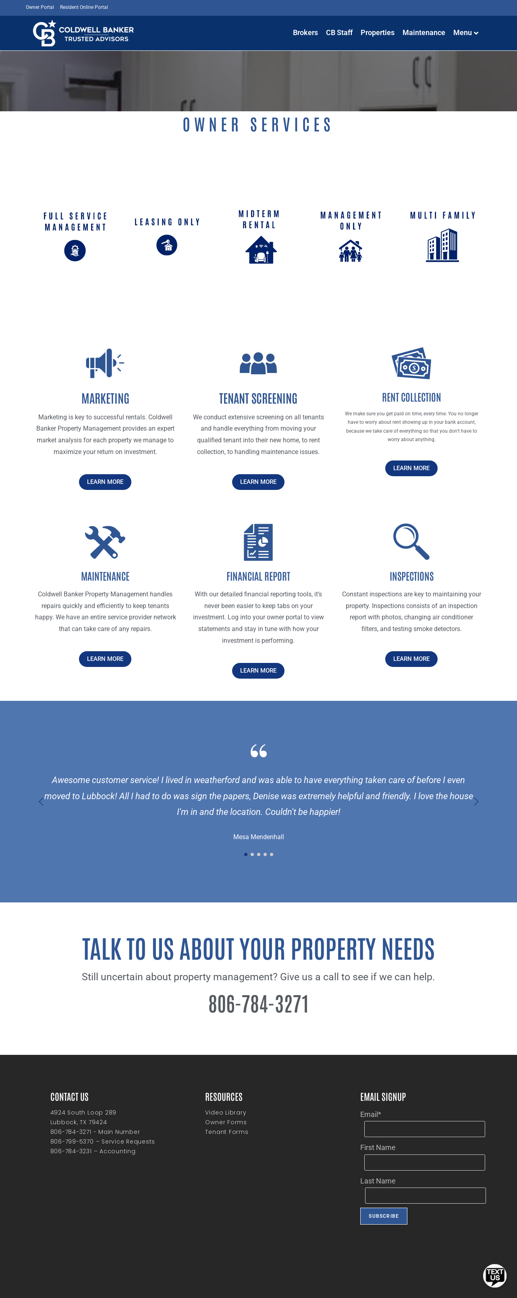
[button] (476, 802)
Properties (377, 32)
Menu (465, 32)
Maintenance (424, 32)
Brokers (305, 32)
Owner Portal (40, 7)
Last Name (378, 1181)
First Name (378, 1147)
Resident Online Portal (84, 7)
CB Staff (339, 32)
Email (370, 1114)
